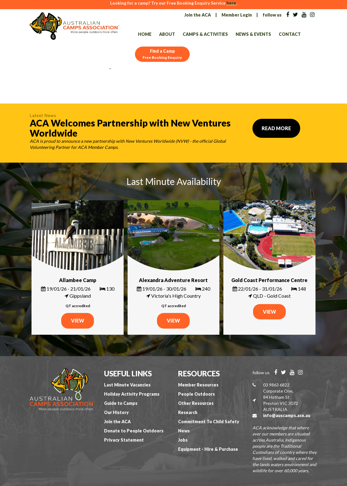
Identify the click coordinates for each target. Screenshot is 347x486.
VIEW (77, 320)
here (231, 3)
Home (144, 34)
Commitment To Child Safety (208, 421)
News (184, 430)
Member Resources (198, 384)
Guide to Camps (120, 403)
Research (187, 412)
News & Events (253, 34)
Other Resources (196, 403)
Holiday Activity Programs (131, 394)
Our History (116, 412)
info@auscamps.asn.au (286, 415)
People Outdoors (196, 394)
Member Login (237, 14)
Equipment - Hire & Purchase (208, 449)
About (167, 34)
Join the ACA (197, 14)
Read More (276, 128)
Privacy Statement (124, 440)
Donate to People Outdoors (133, 430)
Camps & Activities (205, 34)
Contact (290, 34)
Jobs (183, 440)
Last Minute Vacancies (127, 384)
